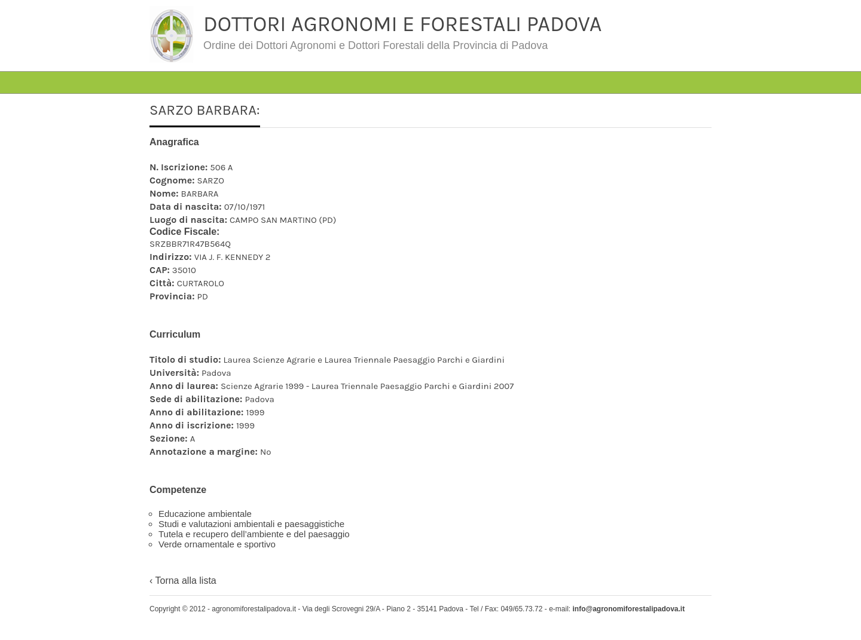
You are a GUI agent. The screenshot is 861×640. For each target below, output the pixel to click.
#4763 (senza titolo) (235, 62)
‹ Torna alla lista (182, 580)
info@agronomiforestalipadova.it (628, 609)
